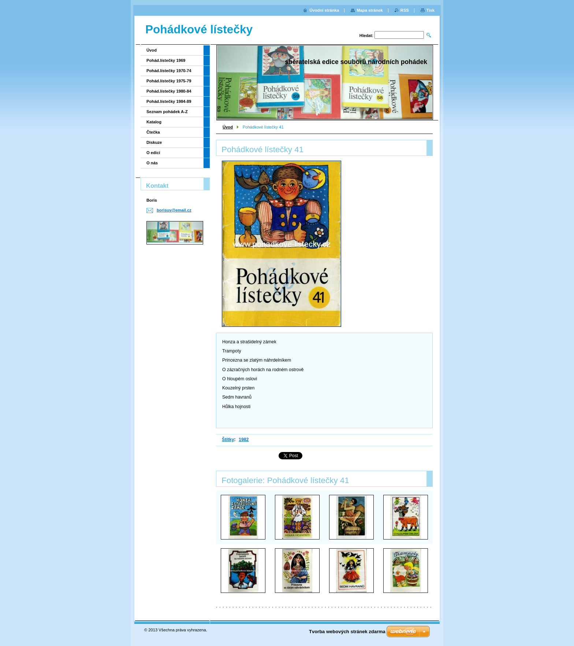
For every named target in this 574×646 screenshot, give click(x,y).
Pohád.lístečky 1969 (165, 60)
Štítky (228, 439)
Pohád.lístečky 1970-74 (168, 70)
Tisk (430, 10)
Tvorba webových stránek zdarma (347, 631)
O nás (152, 163)
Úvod (228, 127)
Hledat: (366, 35)
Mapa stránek (370, 10)
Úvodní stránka (324, 10)
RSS (404, 10)
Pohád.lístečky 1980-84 (168, 91)
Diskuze (154, 142)
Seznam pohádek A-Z (167, 111)
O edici (153, 152)
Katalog (153, 122)
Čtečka (153, 132)
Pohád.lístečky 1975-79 (168, 81)
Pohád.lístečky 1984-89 (168, 101)
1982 (244, 439)
